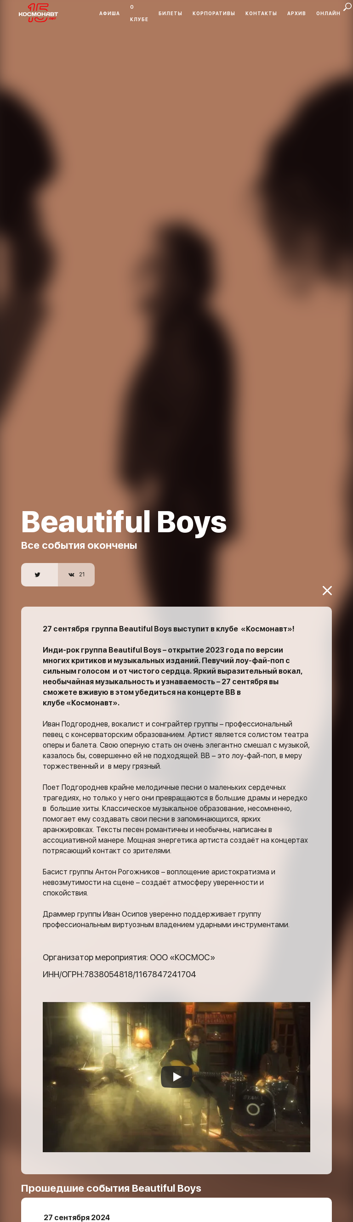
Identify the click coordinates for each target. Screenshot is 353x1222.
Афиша (109, 13)
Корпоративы (214, 13)
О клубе (139, 13)
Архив (296, 13)
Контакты (261, 13)
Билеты (170, 13)
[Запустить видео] (176, 1060)
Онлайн (328, 13)
